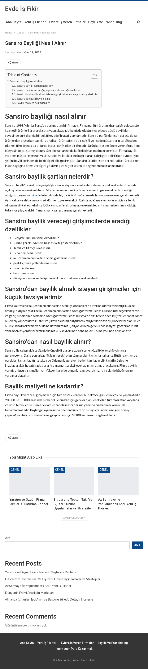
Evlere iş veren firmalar (67, 22)
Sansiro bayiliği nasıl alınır (26, 81)
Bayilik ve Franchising (105, 22)
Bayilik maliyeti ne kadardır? (33, 102)
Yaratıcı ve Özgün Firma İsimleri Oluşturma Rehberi (40, 572)
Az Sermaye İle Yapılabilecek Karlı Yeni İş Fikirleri (38, 586)
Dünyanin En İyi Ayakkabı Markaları (29, 592)
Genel (15, 469)
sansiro (32, 195)
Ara (7, 538)
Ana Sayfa (14, 22)
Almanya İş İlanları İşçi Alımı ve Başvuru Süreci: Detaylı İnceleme (49, 599)
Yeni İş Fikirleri (35, 22)
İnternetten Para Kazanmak (74, 648)
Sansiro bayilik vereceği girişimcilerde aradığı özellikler (48, 90)
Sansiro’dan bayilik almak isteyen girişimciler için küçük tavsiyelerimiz (57, 94)
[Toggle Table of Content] (92, 75)
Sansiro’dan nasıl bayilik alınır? (34, 98)
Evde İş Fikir (22, 8)
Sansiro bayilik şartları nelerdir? (35, 85)
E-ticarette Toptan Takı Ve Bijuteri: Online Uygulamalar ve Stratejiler (52, 579)
